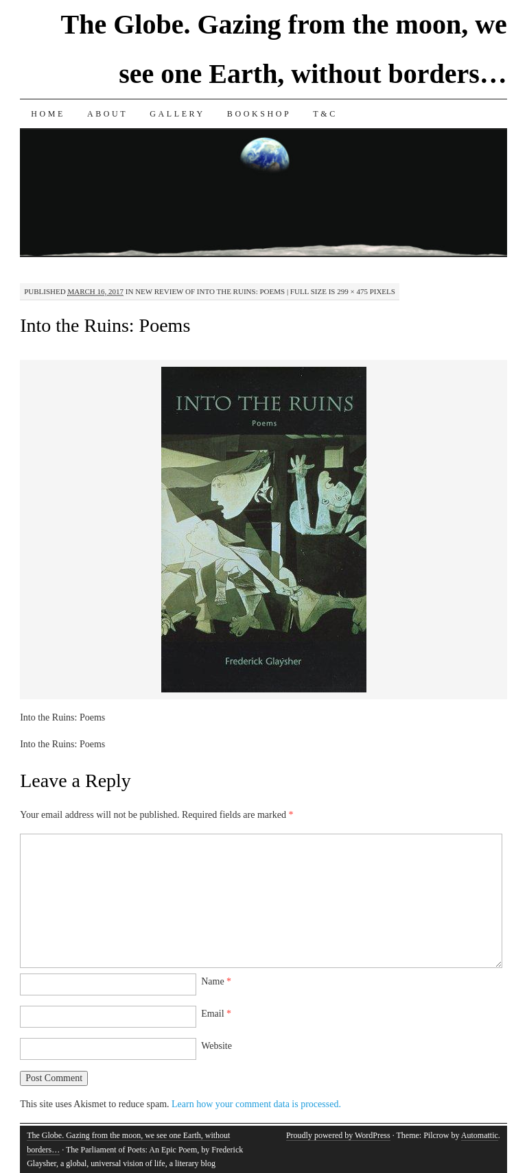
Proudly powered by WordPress (338, 1135)
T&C (325, 114)
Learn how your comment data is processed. (256, 1104)
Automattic (479, 1135)
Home (48, 114)
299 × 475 (352, 291)
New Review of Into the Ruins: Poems (210, 291)
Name (216, 981)
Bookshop (259, 114)
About (107, 114)
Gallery (177, 114)
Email (216, 1013)
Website (216, 1046)
